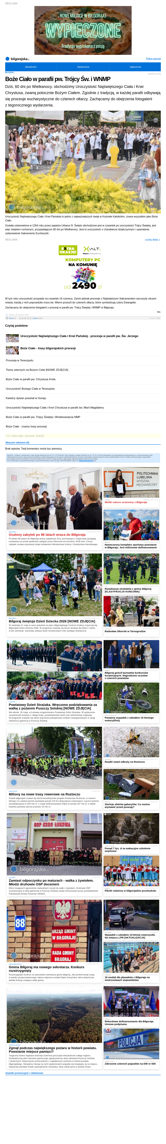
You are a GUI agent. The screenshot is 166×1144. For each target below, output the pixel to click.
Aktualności (31, 67)
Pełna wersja (153, 58)
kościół (40, 435)
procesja (30, 435)
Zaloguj (82, 461)
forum (12, 318)
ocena (38, 318)
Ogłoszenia (135, 67)
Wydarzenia (83, 67)
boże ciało (17, 435)
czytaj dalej (152, 239)
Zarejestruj (89, 461)
